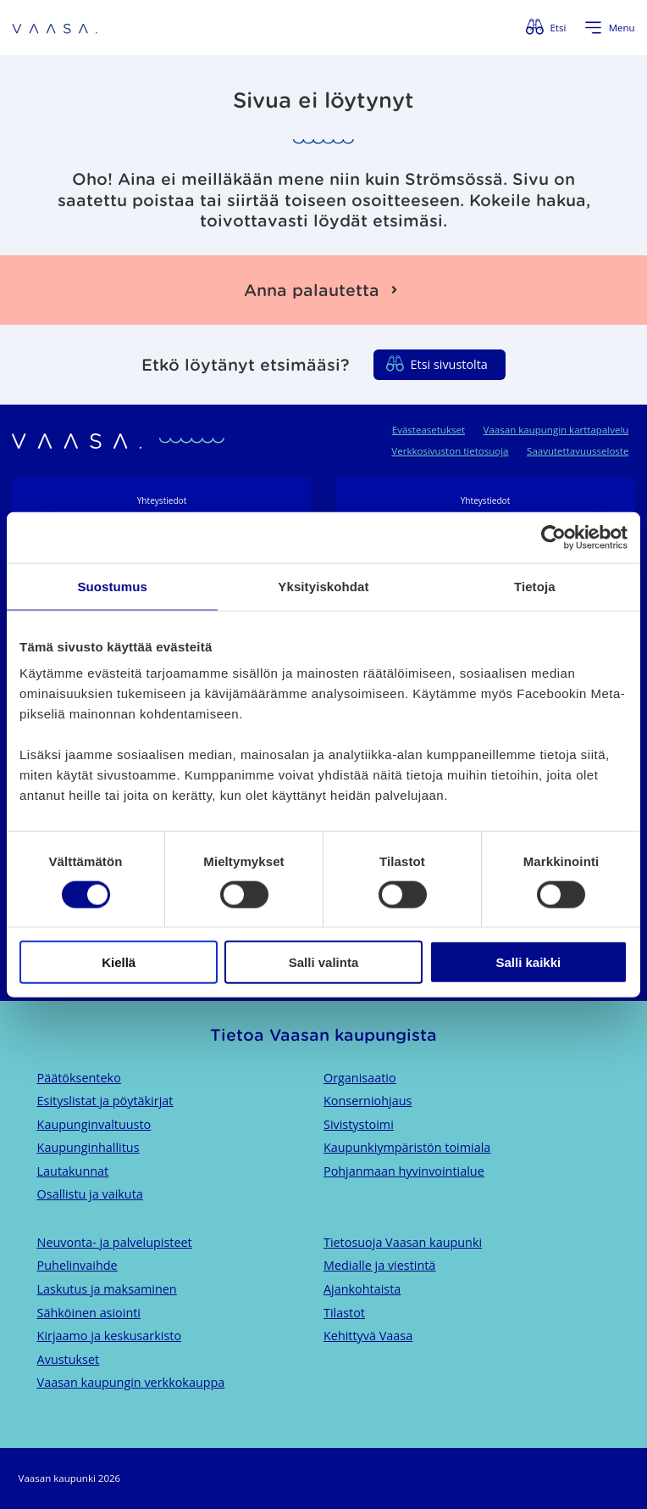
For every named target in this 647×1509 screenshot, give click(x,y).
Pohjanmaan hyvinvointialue (404, 1171)
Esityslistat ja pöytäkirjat (105, 1101)
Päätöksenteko (79, 1078)
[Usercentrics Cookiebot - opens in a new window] (553, 537)
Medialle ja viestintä (379, 1265)
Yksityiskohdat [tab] (323, 585)
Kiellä (118, 962)
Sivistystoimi (359, 1124)
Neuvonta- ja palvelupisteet (114, 1242)
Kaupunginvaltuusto (94, 1124)
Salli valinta (324, 962)
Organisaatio (360, 1078)
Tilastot (344, 1313)
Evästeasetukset (428, 429)
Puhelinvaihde (77, 1265)
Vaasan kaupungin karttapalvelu (556, 429)
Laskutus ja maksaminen (107, 1289)
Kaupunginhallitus (88, 1147)
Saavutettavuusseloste (577, 450)
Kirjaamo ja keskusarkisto (109, 1335)
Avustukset (68, 1359)
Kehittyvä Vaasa (368, 1335)
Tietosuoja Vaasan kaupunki (403, 1242)
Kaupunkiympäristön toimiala (407, 1147)
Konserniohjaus (368, 1101)
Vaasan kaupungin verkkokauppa (131, 1382)
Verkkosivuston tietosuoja (449, 450)
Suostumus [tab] (112, 585)
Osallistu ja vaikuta (90, 1194)
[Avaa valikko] (609, 28)
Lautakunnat (73, 1171)
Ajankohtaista (362, 1289)
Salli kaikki (528, 962)
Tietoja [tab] (535, 585)
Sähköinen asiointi (89, 1313)
